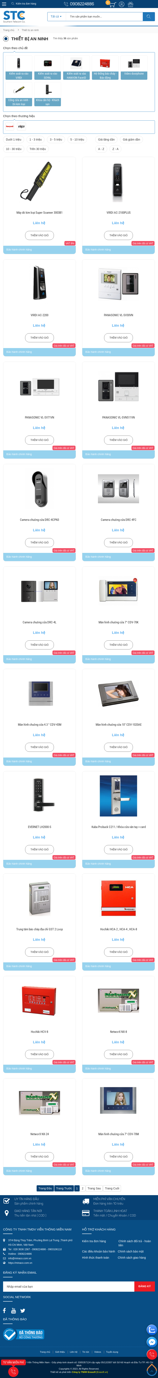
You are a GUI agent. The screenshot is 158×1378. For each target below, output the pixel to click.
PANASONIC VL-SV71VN (39, 417)
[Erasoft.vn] (102, 1372)
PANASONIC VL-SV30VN (118, 315)
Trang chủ (8, 30)
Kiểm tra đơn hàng (26, 3)
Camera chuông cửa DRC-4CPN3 (39, 520)
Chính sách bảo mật (131, 1251)
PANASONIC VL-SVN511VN (118, 417)
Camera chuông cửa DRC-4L (39, 622)
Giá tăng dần (106, 139)
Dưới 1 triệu (13, 139)
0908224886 (82, 4)
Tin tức (85, 1352)
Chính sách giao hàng (132, 1257)
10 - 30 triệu (13, 149)
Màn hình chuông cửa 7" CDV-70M (118, 1134)
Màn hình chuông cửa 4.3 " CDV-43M (39, 724)
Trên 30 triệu (38, 149)
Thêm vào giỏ (39, 235)
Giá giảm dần (131, 139)
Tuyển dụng (112, 1352)
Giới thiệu (60, 1352)
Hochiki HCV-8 (39, 1032)
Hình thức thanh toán (95, 1257)
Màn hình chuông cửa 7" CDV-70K (118, 622)
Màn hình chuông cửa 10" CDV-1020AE (119, 724)
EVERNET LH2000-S (39, 827)
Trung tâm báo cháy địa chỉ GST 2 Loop (39, 929)
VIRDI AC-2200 (39, 315)
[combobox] (57, 15)
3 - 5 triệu (56, 139)
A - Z (101, 149)
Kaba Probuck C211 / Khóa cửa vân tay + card (119, 827)
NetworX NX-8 (118, 1032)
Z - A (115, 149)
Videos (97, 1352)
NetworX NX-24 (39, 1134)
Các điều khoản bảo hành (98, 1251)
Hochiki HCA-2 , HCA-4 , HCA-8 (118, 929)
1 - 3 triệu (35, 139)
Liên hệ (73, 1352)
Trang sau (94, 1188)
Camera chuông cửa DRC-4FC (118, 520)
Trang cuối (112, 1188)
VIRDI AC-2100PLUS (119, 212)
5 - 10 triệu (77, 139)
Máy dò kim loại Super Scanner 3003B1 (39, 212)
